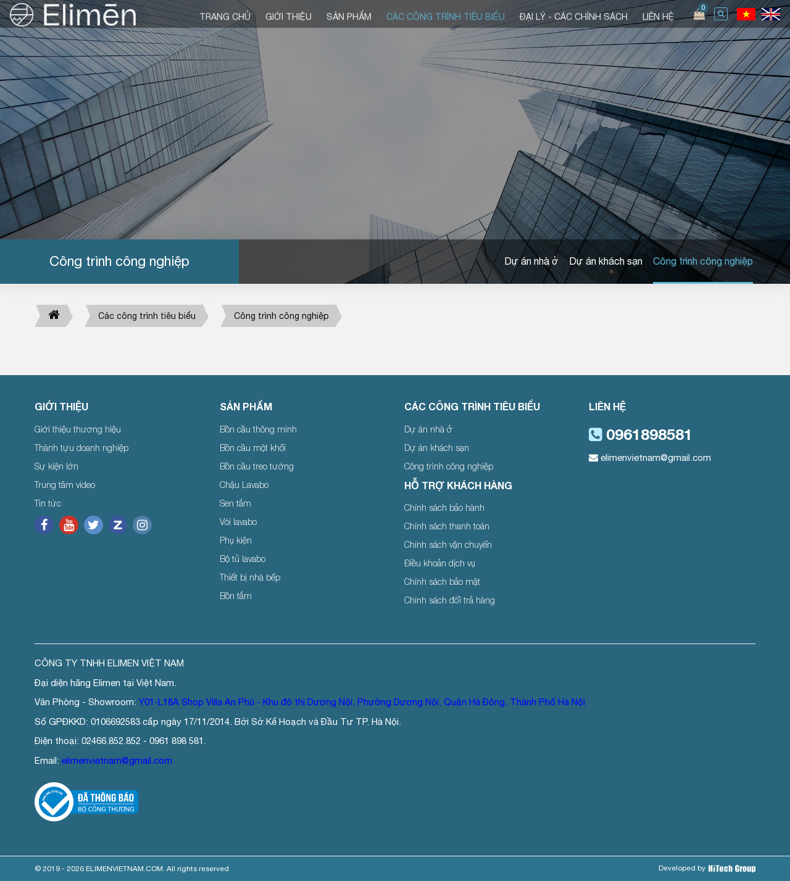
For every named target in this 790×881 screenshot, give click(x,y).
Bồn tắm (236, 595)
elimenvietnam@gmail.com (650, 457)
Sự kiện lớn (56, 466)
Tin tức (48, 503)
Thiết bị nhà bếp (250, 577)
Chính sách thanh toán (446, 526)
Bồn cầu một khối (253, 447)
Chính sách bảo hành (444, 507)
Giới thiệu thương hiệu (78, 429)
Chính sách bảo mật (442, 581)
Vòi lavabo (238, 521)
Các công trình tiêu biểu (147, 316)
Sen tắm (235, 503)
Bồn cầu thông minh (258, 429)
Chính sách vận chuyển (448, 544)
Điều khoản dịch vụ (439, 563)
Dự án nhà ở (531, 261)
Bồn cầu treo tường (257, 466)
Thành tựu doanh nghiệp (81, 447)
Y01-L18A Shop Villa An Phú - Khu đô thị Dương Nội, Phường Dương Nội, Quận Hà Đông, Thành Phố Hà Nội (362, 702)
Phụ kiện (236, 540)
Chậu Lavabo (244, 484)
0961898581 (640, 434)
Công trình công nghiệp (703, 261)
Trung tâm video (65, 484)
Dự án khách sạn (605, 261)
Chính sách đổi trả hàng (449, 600)
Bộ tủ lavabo (242, 558)
